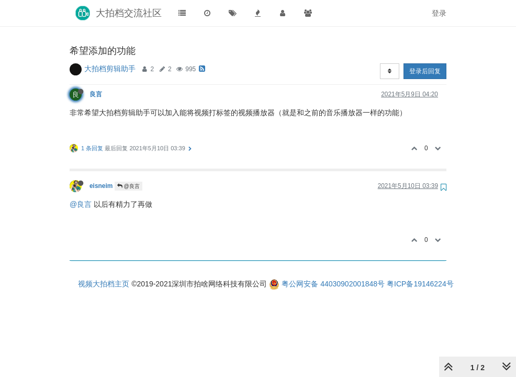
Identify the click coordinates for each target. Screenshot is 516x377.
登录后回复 (425, 71)
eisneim (101, 186)
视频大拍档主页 (103, 284)
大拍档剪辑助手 (110, 68)
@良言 (128, 186)
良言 (95, 94)
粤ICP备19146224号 (420, 284)
